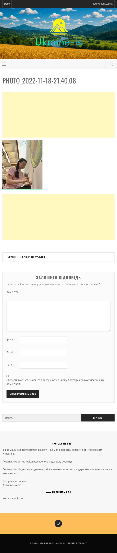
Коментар (13, 293)
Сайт (9, 365)
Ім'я (10, 339)
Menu (7, 4)
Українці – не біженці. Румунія (26, 257)
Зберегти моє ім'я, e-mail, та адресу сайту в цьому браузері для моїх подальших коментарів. (55, 382)
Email (11, 352)
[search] (111, 64)
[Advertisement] (58, 115)
